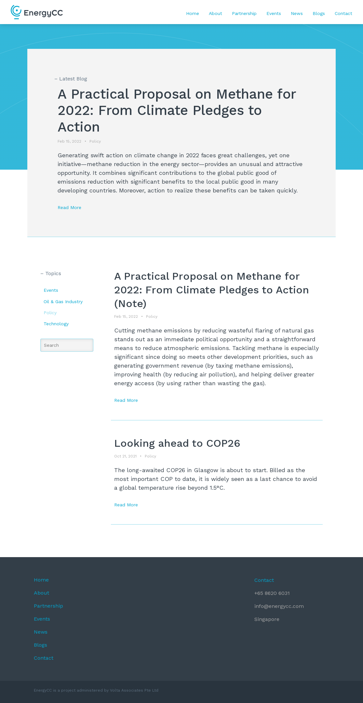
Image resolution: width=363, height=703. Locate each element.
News (297, 13)
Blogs (319, 13)
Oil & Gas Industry (63, 301)
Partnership (244, 13)
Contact (343, 13)
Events (273, 13)
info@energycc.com (279, 606)
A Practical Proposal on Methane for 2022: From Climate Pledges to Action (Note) (211, 289)
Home (192, 13)
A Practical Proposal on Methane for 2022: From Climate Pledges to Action (177, 110)
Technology (56, 323)
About (215, 13)
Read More (69, 207)
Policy (50, 312)
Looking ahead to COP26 (177, 443)
